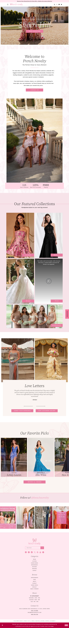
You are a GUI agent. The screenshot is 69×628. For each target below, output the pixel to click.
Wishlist (34, 587)
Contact (34, 583)
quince (34, 570)
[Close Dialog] (2, 625)
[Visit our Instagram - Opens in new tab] (26, 552)
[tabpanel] (34, 26)
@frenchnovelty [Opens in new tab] (40, 497)
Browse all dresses (34, 482)
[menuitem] (7, 4)
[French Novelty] (34, 541)
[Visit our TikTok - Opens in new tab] (32, 552)
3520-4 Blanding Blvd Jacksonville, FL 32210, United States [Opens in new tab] (34, 608)
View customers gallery (46, 410)
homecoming (34, 563)
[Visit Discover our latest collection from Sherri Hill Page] (34, 26)
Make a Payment (34, 588)
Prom (34, 559)
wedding (34, 568)
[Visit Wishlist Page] (59, 4)
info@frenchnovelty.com (34, 612)
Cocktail (34, 561)
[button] (7, 4)
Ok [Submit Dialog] (66, 625)
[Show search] (57, 4)
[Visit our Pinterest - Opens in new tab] (43, 552)
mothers (34, 566)
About (34, 581)
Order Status (34, 585)
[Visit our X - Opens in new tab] (35, 552)
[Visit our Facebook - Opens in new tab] (29, 552)
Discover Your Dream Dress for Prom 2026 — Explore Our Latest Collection (34, 1)
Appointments (34, 577)
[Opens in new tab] (25, 517)
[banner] (16, 4)
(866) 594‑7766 (34, 614)
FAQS (34, 579)
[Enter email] (34, 547)
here (52, 626)
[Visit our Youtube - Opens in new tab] (40, 552)
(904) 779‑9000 (34, 610)
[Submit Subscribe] (42, 547)
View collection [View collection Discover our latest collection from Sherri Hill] (34, 31)
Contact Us (35, 90)
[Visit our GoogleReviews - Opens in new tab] (37, 552)
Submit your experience (22, 410)
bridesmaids (34, 564)
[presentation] (14, 457)
